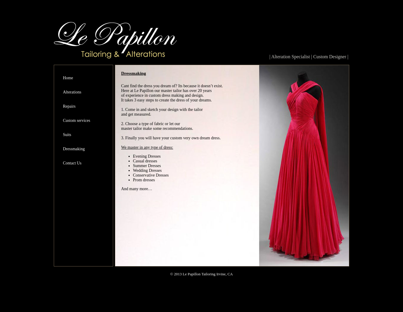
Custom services (76, 120)
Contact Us (72, 163)
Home (68, 78)
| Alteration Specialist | (291, 56)
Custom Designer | (330, 56)
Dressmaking (74, 149)
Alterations (72, 92)
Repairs (69, 106)
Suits (67, 134)
